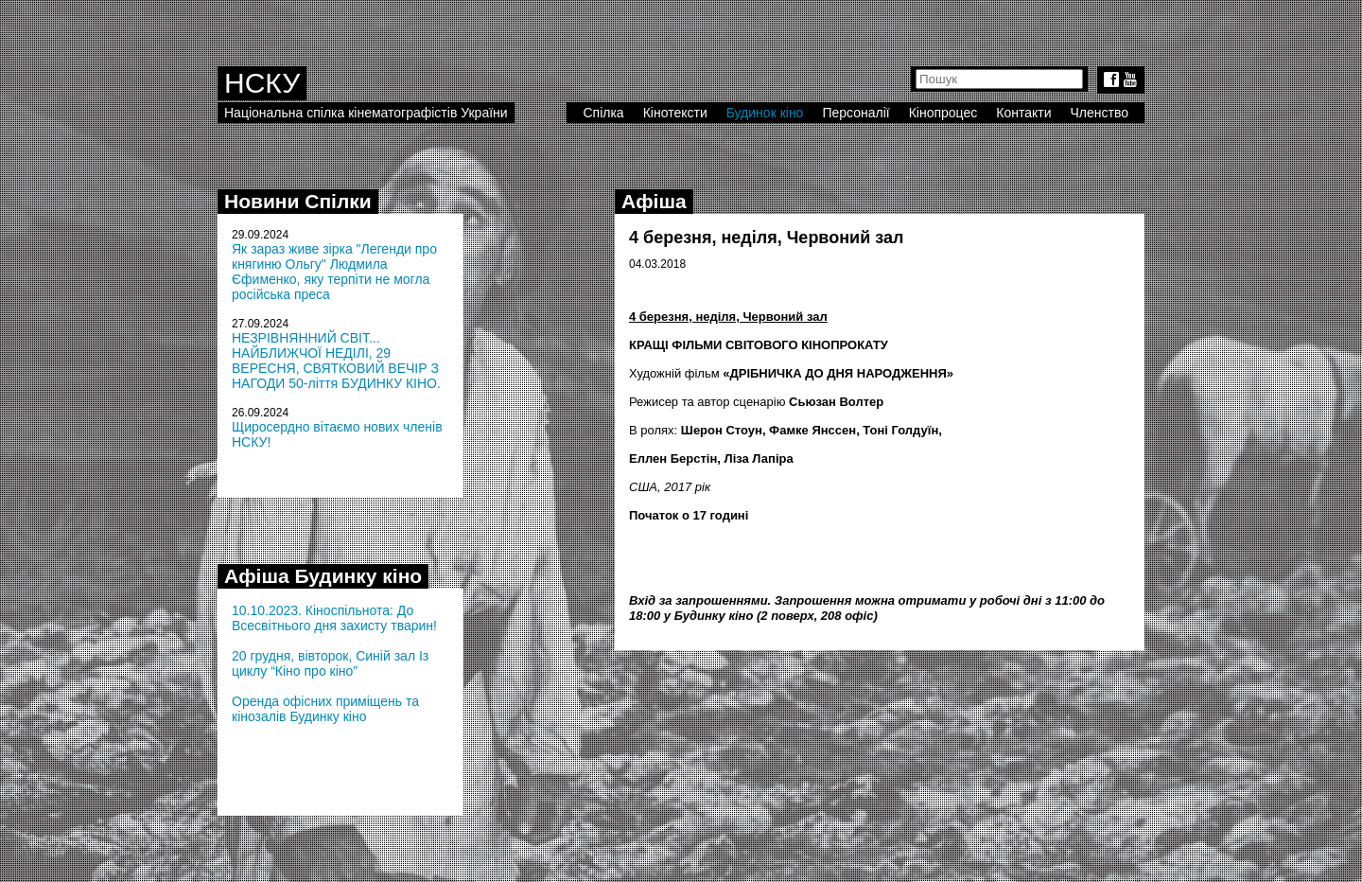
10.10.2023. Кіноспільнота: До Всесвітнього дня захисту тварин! (334, 618)
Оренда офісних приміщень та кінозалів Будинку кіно (325, 709)
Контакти (1023, 112)
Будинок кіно (765, 112)
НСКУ (262, 82)
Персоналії (855, 112)
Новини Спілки (298, 201)
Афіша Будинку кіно (323, 576)
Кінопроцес (943, 112)
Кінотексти (675, 112)
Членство (1100, 112)
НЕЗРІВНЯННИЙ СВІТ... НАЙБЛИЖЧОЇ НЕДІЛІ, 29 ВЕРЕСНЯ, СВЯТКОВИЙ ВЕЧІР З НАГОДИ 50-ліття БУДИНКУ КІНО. (336, 360)
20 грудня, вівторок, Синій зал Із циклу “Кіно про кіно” (330, 663)
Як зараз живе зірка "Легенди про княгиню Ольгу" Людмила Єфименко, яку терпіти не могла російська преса (334, 271)
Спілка (603, 112)
